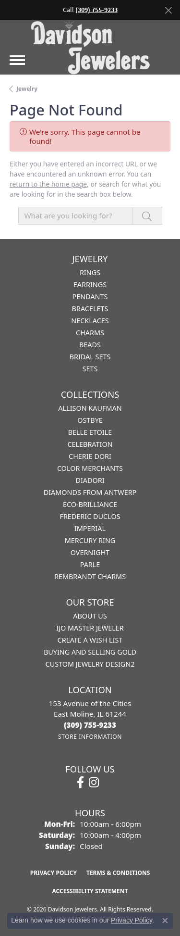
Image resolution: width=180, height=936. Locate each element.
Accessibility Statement (90, 891)
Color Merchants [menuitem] (90, 468)
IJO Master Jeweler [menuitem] (89, 627)
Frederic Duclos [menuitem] (90, 516)
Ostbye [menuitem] (90, 420)
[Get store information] (90, 737)
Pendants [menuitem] (90, 296)
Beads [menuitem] (90, 344)
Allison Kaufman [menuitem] (89, 408)
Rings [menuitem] (90, 272)
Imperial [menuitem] (90, 528)
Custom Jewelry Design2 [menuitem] (90, 664)
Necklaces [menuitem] (89, 320)
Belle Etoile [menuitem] (90, 432)
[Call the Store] (90, 725)
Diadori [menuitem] (89, 480)
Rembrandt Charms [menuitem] (90, 576)
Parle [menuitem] (90, 564)
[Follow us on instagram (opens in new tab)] (94, 782)
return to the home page (48, 184)
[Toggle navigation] (17, 60)
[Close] (168, 10)
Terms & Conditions (118, 873)
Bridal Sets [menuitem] (90, 356)
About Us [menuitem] (90, 615)
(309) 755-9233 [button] (96, 9)
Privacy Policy (53, 873)
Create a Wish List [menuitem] (90, 640)
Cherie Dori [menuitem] (90, 456)
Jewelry (26, 89)
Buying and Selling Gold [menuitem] (90, 652)
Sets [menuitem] (90, 368)
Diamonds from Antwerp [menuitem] (90, 492)
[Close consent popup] (165, 920)
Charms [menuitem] (90, 332)
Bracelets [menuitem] (90, 308)
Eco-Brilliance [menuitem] (90, 504)
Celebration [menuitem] (89, 444)
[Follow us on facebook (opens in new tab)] (80, 782)
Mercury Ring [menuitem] (90, 540)
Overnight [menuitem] (90, 552)
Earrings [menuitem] (90, 284)
